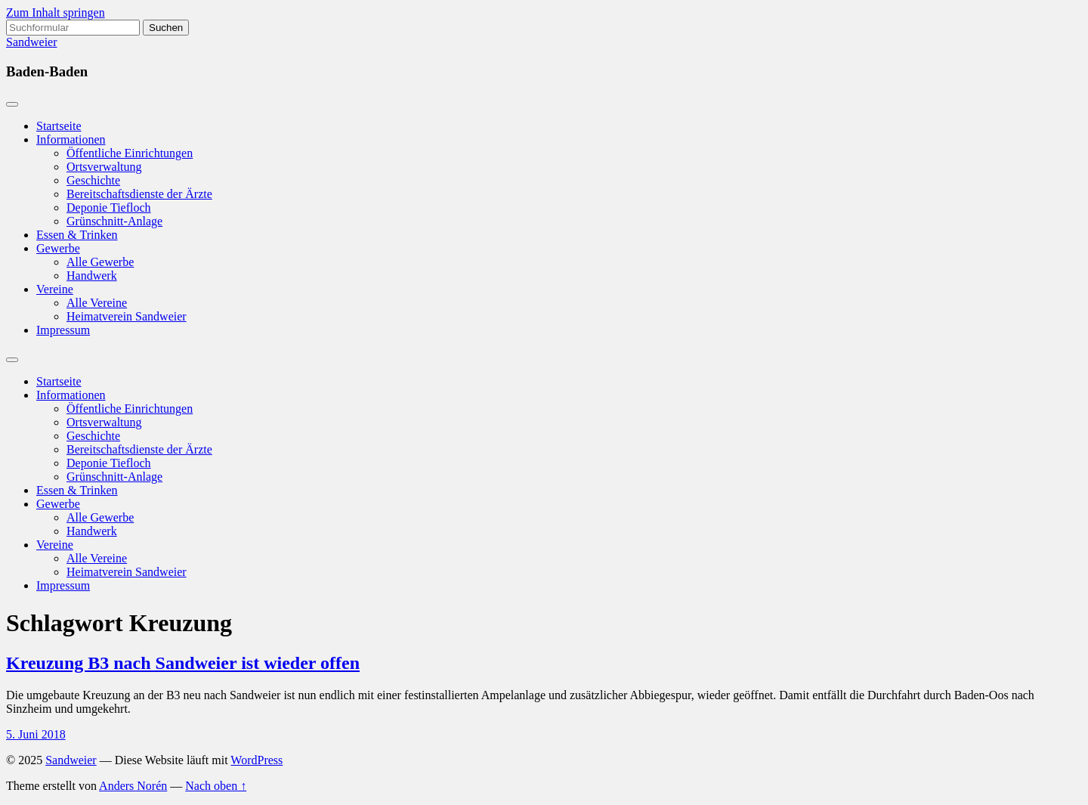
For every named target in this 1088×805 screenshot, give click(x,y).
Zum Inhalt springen (55, 12)
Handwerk (91, 275)
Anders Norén (133, 785)
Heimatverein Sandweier (126, 316)
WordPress (256, 760)
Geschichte (93, 180)
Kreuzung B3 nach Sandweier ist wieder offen (183, 663)
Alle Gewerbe (100, 261)
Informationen (71, 139)
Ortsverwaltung (104, 166)
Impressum (63, 330)
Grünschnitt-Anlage (114, 221)
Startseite (59, 125)
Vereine (54, 289)
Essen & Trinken (77, 234)
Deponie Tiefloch (108, 207)
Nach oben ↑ (215, 785)
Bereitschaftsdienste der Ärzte (139, 193)
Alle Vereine (96, 302)
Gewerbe (58, 248)
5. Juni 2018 (36, 734)
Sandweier (31, 42)
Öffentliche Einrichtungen (129, 153)
